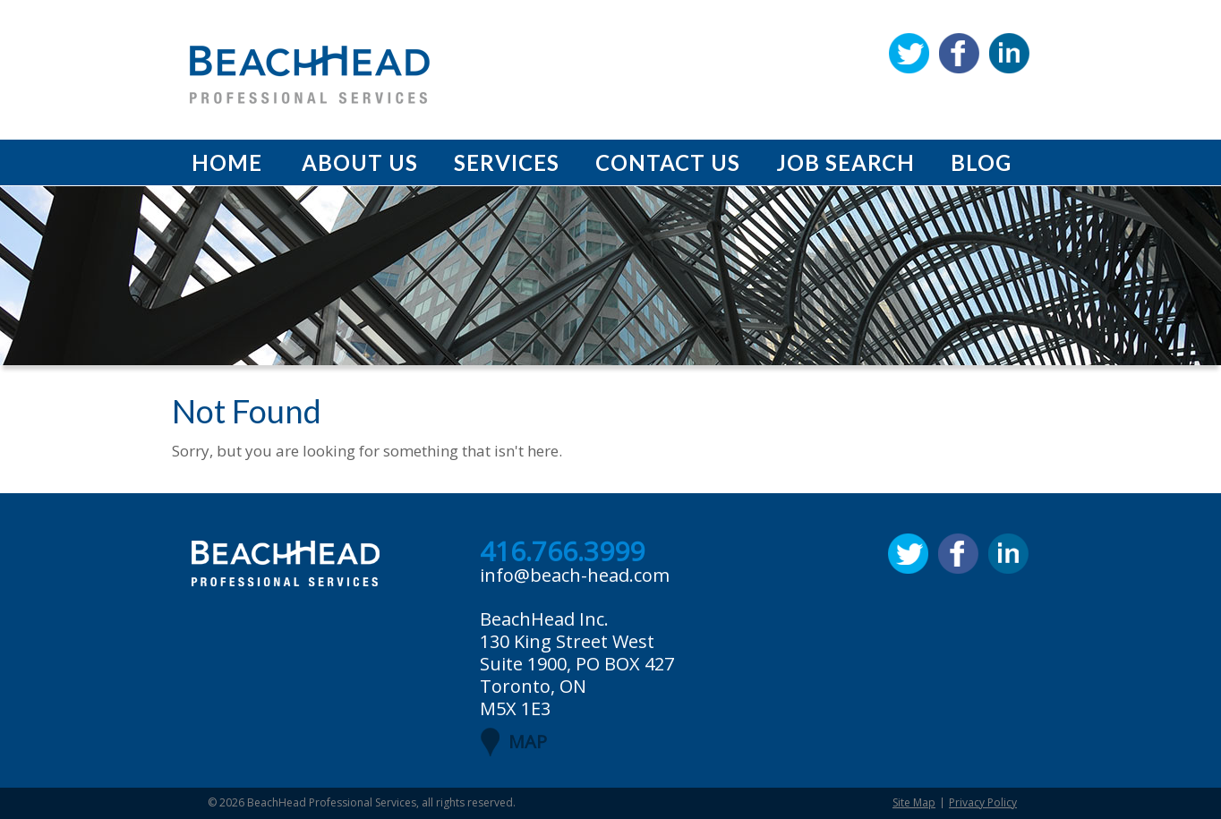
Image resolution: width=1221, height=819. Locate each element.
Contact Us (667, 162)
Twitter (909, 53)
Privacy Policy (983, 802)
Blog (981, 162)
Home (227, 162)
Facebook (959, 53)
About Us (360, 162)
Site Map (913, 802)
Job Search (845, 162)
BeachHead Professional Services (331, 802)
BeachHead (310, 75)
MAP (527, 741)
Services (506, 162)
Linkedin (1009, 53)
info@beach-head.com (575, 575)
